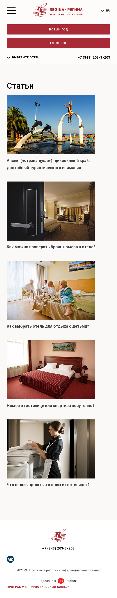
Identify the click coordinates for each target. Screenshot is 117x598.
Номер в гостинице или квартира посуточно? (50, 405)
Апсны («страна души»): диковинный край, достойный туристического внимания (48, 164)
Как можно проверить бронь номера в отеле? (51, 246)
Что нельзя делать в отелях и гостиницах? (48, 484)
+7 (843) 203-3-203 (94, 57)
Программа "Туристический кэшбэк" (39, 587)
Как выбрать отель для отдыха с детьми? (48, 326)
